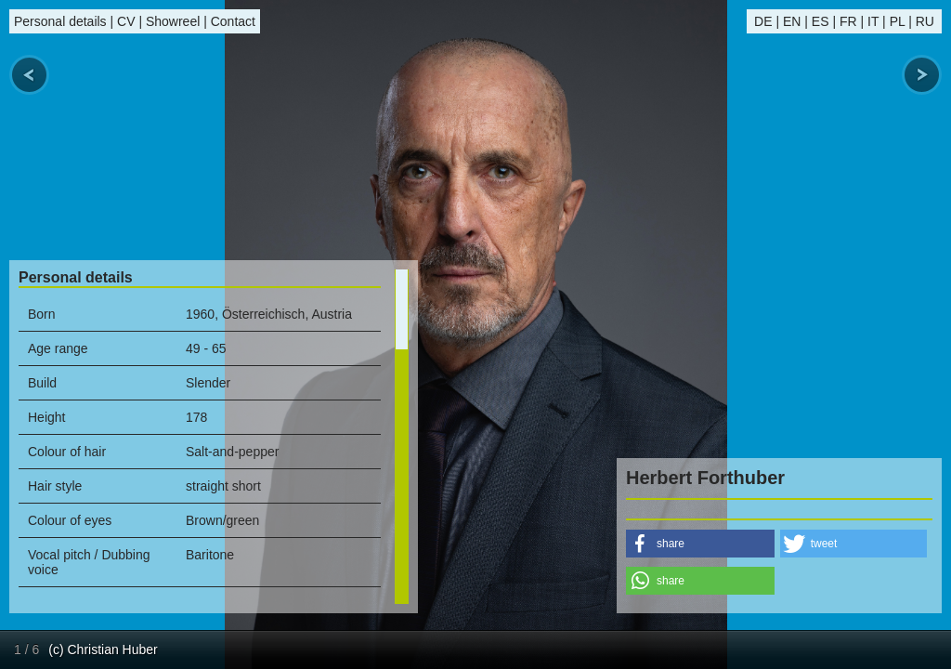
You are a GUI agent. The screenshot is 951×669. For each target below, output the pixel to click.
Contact (233, 21)
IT (873, 21)
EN (792, 21)
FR (848, 21)
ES (820, 21)
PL (897, 21)
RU (925, 21)
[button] (700, 544)
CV (126, 21)
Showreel (173, 21)
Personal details (60, 21)
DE (763, 21)
